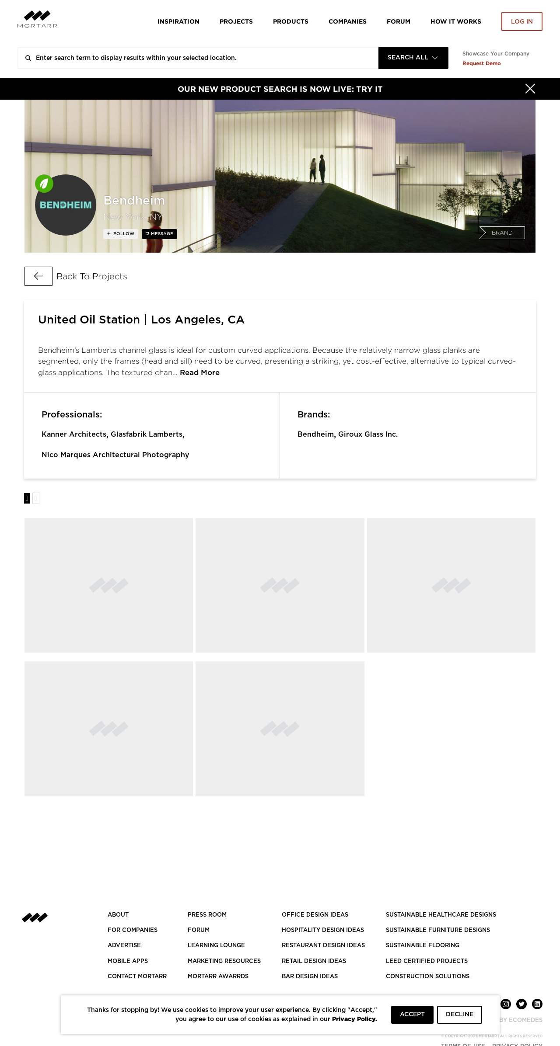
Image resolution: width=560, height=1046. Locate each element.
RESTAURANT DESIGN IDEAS (323, 946)
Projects (236, 21)
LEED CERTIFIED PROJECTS (427, 961)
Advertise (124, 946)
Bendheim (316, 434)
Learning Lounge (216, 946)
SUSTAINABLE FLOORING (422, 946)
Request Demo (481, 63)
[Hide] (530, 89)
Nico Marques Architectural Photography (115, 455)
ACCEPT (412, 1014)
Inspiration (179, 21)
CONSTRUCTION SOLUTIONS (427, 977)
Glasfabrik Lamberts (146, 434)
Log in (522, 22)
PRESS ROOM (207, 915)
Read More (200, 372)
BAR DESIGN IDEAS (310, 977)
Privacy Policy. (354, 1018)
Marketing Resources (224, 961)
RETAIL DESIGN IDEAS (314, 961)
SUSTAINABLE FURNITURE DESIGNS (438, 930)
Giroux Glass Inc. (368, 434)
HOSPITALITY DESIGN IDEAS (323, 930)
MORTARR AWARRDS (218, 977)
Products (290, 21)
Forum (398, 21)
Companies (348, 21)
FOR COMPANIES (133, 930)
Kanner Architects (74, 434)
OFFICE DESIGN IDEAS (315, 915)
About (118, 915)
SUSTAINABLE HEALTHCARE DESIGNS (441, 915)
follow (123, 234)
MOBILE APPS (128, 961)
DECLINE (459, 1014)
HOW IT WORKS (455, 21)
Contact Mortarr (137, 977)
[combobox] (413, 58)
